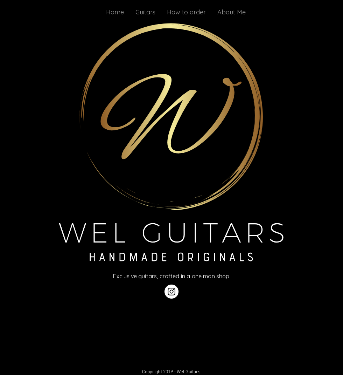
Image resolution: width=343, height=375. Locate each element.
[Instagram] (171, 292)
